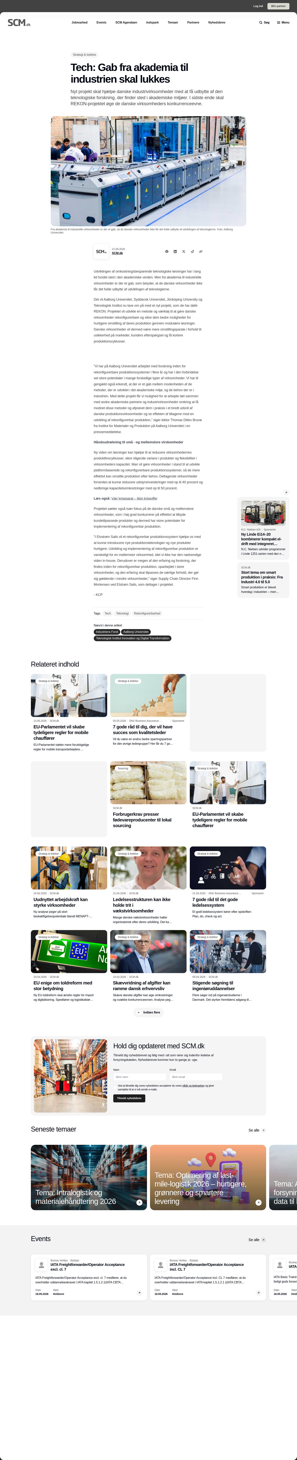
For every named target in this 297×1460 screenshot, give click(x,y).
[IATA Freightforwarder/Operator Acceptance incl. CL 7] (208, 1277)
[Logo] (19, 22)
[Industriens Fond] (107, 632)
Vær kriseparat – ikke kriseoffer (134, 498)
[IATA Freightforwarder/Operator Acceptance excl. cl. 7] (89, 1277)
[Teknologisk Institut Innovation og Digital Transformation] (133, 638)
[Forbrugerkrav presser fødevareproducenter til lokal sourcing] (148, 794)
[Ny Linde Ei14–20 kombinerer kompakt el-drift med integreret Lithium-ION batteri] (263, 528)
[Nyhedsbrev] (216, 22)
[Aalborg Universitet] (136, 632)
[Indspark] (152, 22)
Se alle (257, 1130)
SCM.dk (117, 253)
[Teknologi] (122, 613)
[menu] (283, 22)
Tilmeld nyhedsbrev (129, 1098)
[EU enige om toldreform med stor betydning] (69, 966)
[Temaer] (173, 22)
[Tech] (107, 613)
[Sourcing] (123, 768)
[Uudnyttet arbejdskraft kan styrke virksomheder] (69, 882)
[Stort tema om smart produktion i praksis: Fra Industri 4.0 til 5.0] (263, 580)
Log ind (258, 6)
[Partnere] (193, 22)
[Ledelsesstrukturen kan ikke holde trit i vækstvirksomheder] (148, 885)
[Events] (101, 22)
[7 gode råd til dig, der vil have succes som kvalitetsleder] (148, 710)
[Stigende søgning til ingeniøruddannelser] (228, 966)
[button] (286, 492)
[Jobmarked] (80, 22)
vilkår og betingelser (193, 1085)
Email (173, 1069)
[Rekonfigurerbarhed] (147, 613)
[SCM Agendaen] (126, 22)
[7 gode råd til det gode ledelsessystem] (228, 882)
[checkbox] (114, 1087)
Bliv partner (278, 6)
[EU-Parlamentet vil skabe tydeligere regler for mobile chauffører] (69, 713)
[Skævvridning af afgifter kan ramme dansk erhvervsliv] (148, 966)
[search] (264, 22)
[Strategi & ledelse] (84, 54)
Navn (116, 1069)
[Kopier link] (200, 251)
